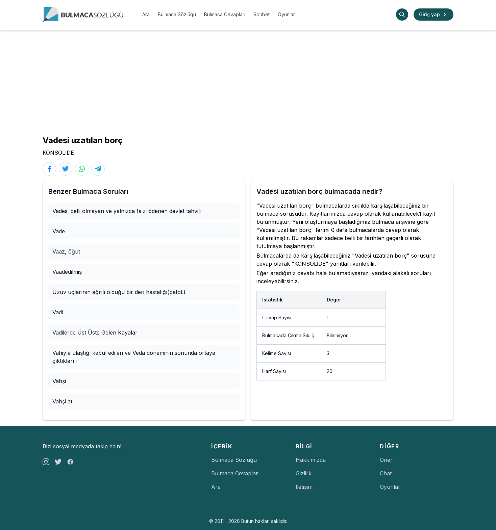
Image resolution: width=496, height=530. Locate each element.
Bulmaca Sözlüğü (177, 14)
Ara (146, 14)
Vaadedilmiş (67, 271)
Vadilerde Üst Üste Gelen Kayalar (95, 332)
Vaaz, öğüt (66, 251)
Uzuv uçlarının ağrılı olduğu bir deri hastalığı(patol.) (118, 292)
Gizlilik (304, 473)
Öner (386, 459)
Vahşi (59, 381)
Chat (386, 473)
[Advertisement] (248, 81)
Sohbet (261, 14)
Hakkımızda (311, 459)
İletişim (304, 486)
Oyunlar (286, 14)
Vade (58, 231)
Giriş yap (433, 14)
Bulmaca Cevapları (224, 14)
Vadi (57, 312)
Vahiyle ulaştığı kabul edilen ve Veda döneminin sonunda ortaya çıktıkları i (133, 356)
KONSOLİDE (58, 152)
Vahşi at (62, 401)
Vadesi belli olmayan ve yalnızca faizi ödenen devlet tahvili (126, 211)
